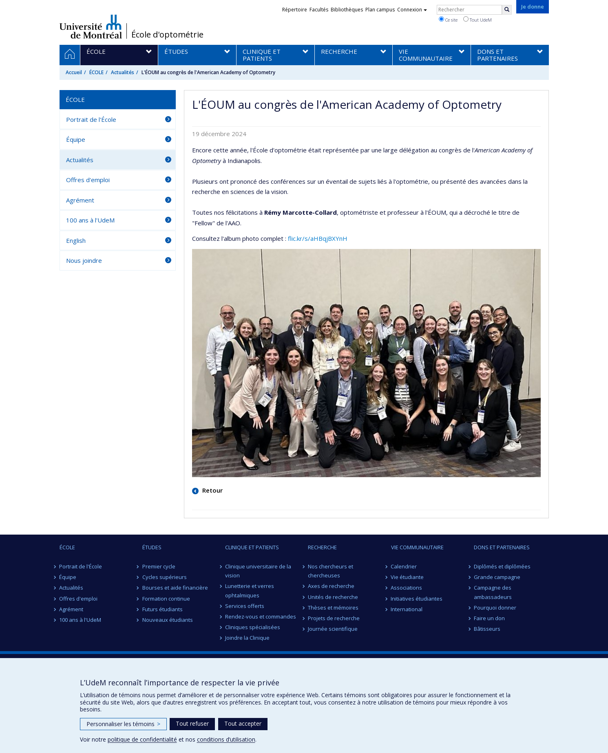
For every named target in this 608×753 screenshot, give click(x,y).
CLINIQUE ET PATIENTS (252, 547)
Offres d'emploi (88, 180)
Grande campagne (497, 577)
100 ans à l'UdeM (90, 220)
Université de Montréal (91, 26)
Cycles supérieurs (164, 577)
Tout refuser (192, 723)
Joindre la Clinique (247, 637)
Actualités (122, 72)
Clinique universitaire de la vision (258, 571)
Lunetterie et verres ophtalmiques (249, 590)
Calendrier (404, 566)
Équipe (75, 139)
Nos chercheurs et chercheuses (330, 571)
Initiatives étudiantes (417, 598)
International (407, 609)
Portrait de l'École (91, 119)
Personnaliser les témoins (123, 724)
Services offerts (244, 606)
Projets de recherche (334, 618)
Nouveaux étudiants (167, 619)
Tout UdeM (477, 19)
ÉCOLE (96, 72)
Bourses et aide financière (175, 587)
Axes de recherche (331, 586)
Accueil (74, 72)
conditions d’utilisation (226, 739)
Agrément (80, 200)
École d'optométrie (167, 35)
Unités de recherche (333, 597)
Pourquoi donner (495, 607)
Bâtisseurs (487, 628)
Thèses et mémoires (333, 607)
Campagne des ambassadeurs (493, 592)
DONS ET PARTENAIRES (502, 547)
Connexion (412, 9)
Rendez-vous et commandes (260, 616)
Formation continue (166, 598)
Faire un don (489, 618)
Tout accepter (242, 723)
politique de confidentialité (142, 739)
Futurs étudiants (162, 609)
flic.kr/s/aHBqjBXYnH (317, 238)
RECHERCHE (322, 547)
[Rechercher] (507, 10)
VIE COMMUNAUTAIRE (417, 547)
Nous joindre (84, 260)
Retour (212, 490)
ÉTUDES (151, 547)
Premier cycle (158, 566)
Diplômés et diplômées (502, 566)
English (76, 240)
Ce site (448, 19)
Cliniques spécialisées (252, 627)
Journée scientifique (333, 628)
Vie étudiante (407, 577)
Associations (406, 587)
